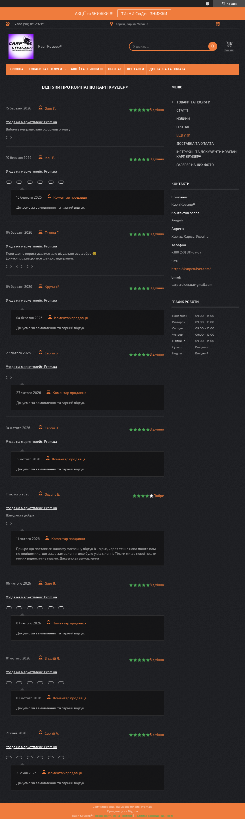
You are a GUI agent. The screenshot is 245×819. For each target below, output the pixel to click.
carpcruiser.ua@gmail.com (192, 284)
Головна (16, 69)
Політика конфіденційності (153, 815)
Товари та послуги (45, 69)
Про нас (115, 69)
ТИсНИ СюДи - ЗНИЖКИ (144, 13)
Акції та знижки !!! (87, 69)
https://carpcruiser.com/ (191, 268)
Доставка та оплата (167, 69)
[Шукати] (212, 46)
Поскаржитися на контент (113, 815)
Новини (183, 118)
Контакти (135, 69)
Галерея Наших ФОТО (195, 165)
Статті (182, 110)
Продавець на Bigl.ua (122, 811)
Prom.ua (146, 806)
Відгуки (183, 135)
